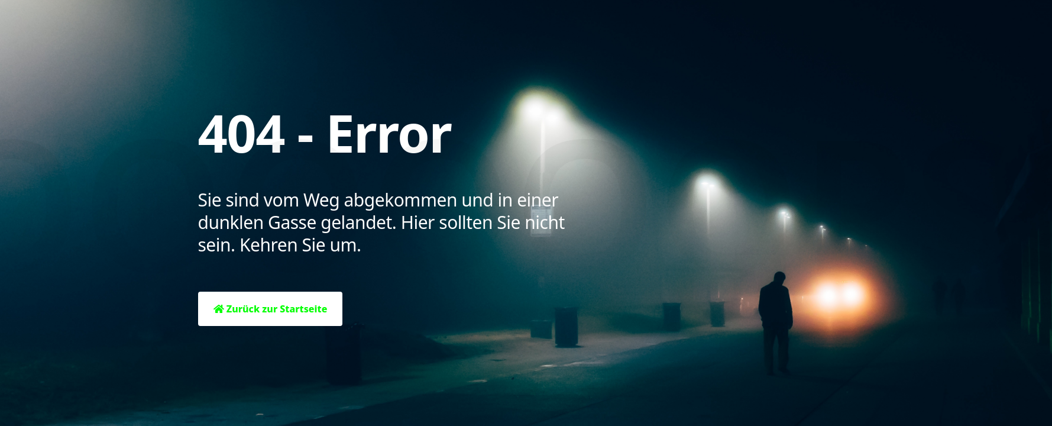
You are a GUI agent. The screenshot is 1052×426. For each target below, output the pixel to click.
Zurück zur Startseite (270, 308)
